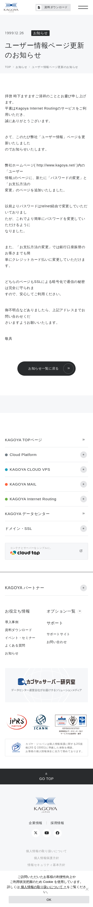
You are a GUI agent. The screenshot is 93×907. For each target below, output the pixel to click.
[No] (86, 889)
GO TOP (46, 779)
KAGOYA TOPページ (23, 440)
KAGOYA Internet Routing (33, 499)
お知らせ (12, 653)
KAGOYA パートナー (24, 588)
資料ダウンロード (52, 7)
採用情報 (57, 823)
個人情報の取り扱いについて (46, 851)
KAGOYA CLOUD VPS (30, 469)
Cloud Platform (23, 455)
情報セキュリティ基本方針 (46, 865)
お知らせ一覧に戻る (43, 368)
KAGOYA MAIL (23, 484)
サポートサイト (58, 634)
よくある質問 (15, 645)
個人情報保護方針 (46, 858)
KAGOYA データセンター (27, 514)
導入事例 (12, 622)
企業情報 (35, 823)
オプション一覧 (61, 611)
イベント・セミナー (20, 638)
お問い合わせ (57, 642)
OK (49, 900)
